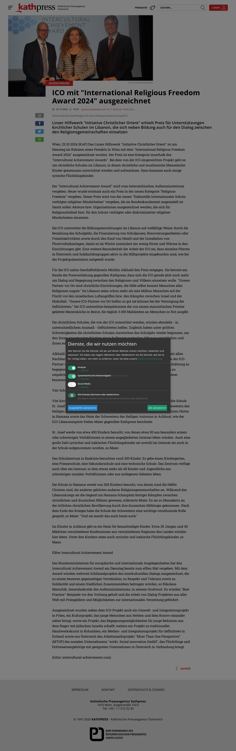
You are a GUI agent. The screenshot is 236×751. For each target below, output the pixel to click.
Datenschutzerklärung (150, 358)
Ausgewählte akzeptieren (83, 407)
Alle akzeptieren (157, 407)
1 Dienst (83, 370)
